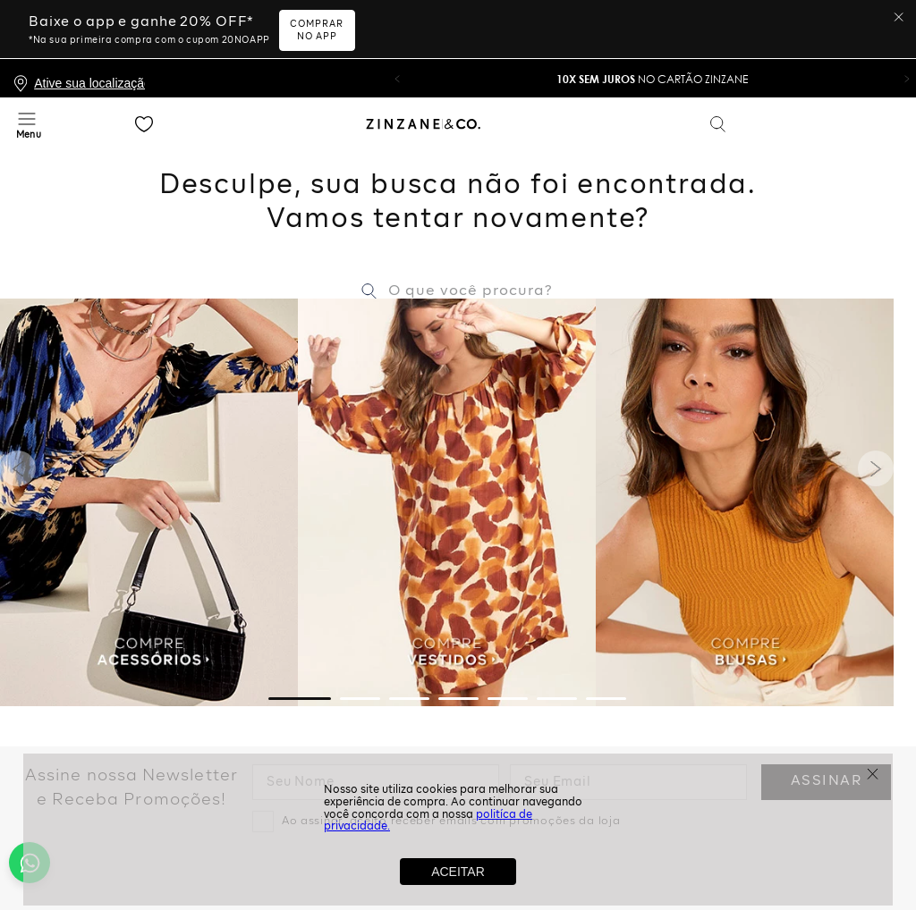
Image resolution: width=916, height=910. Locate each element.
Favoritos (144, 65)
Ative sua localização (89, 24)
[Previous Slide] (18, 409)
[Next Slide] (876, 409)
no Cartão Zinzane (652, 20)
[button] (397, 19)
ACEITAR (458, 871)
